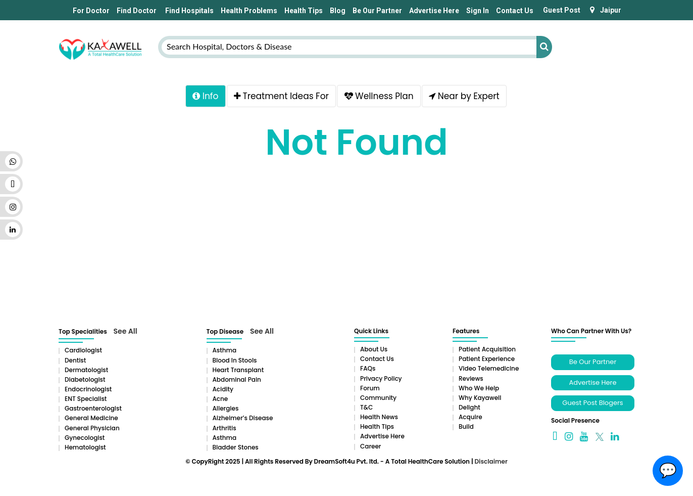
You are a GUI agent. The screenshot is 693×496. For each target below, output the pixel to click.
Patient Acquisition (487, 349)
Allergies (226, 408)
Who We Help (479, 388)
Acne (220, 398)
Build (466, 426)
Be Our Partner (377, 11)
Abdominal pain (237, 379)
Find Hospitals (189, 11)
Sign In (477, 11)
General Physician (92, 428)
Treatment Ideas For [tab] (280, 97)
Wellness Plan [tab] (379, 97)
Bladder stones (236, 447)
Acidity (223, 389)
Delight (469, 407)
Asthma (225, 350)
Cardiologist (83, 350)
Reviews (471, 378)
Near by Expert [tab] (466, 97)
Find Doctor (137, 11)
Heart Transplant (238, 370)
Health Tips (303, 11)
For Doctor (90, 11)
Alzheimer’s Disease (243, 418)
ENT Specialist (86, 398)
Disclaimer (490, 461)
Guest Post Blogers (592, 403)
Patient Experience (487, 358)
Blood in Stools (235, 360)
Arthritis (224, 428)
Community (378, 397)
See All (125, 331)
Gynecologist (85, 437)
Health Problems (249, 11)
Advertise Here (434, 11)
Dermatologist (86, 370)
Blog (337, 11)
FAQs (367, 368)
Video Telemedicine (489, 368)
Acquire (470, 417)
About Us (373, 349)
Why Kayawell (480, 397)
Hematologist (85, 447)
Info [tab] (203, 97)
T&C (366, 407)
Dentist (75, 360)
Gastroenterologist (93, 408)
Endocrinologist (88, 389)
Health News (379, 417)
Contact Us (514, 11)
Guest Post (561, 10)
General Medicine (91, 418)
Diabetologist (85, 379)
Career (370, 446)
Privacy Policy (381, 378)
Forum (370, 388)
